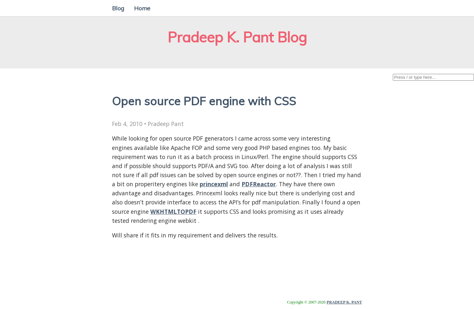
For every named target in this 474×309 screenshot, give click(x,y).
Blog (118, 8)
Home (142, 8)
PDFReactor (259, 184)
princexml (214, 184)
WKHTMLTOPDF (173, 211)
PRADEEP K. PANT (344, 302)
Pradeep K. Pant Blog (237, 37)
